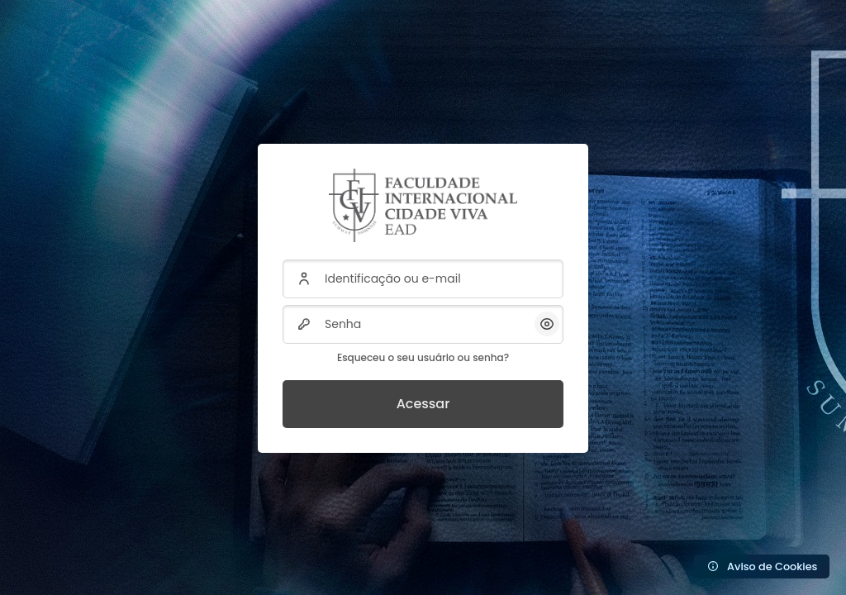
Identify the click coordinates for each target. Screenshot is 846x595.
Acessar (423, 403)
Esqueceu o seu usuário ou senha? (423, 357)
